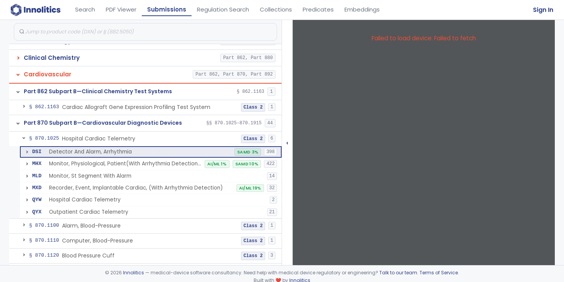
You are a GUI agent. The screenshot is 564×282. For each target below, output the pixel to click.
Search (85, 9)
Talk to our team (398, 272)
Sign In (543, 9)
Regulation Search (223, 9)
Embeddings (362, 9)
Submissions (166, 9)
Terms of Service (439, 272)
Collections (276, 9)
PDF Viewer (121, 9)
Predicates (318, 9)
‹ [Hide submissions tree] (287, 142)
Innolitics (133, 272)
